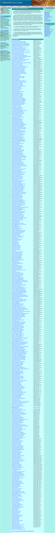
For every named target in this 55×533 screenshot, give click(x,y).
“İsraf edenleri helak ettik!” (16, 262)
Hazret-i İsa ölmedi (15, 509)
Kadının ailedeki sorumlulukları (17, 132)
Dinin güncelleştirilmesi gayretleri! (17, 122)
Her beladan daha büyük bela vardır (18, 310)
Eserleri (19, 6)
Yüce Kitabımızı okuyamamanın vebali (18, 471)
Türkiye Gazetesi (47, 19)
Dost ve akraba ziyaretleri (16, 396)
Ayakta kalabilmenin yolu (16, 423)
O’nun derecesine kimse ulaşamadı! (18, 97)
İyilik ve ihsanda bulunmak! (16, 256)
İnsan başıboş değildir (15, 463)
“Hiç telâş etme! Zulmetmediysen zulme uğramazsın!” (20, 401)
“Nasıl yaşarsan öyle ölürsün (16, 210)
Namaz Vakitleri (47, 14)
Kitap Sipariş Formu (35, 6)
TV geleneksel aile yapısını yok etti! (18, 116)
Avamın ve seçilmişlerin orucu (17, 175)
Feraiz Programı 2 (47, 16)
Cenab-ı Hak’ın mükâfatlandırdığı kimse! (18, 209)
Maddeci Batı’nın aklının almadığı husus (18, 65)
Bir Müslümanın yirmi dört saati (17, 267)
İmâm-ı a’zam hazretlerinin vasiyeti (17, 163)
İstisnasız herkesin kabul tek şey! (17, 336)
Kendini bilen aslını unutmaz (16, 317)
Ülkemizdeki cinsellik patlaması (17, 472)
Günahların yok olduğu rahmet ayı (17, 448)
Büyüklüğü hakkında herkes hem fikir (18, 491)
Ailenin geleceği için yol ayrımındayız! (18, 137)
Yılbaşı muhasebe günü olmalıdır (17, 362)
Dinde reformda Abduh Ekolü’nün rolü (18, 112)
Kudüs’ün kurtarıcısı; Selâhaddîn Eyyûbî (18, 230)
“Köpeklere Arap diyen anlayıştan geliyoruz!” (19, 124)
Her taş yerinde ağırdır (15, 78)
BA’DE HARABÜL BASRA (16, 233)
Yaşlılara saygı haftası (15, 227)
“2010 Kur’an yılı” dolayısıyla (16, 114)
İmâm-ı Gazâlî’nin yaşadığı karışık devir (18, 140)
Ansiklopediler (51, 6)
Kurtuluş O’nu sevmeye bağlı (16, 498)
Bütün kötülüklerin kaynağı (16, 525)
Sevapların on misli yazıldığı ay (17, 465)
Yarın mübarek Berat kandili (16, 182)
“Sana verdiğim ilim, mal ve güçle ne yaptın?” (19, 353)
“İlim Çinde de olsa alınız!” (16, 450)
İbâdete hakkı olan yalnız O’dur (17, 197)
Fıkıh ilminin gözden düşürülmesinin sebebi (19, 42)
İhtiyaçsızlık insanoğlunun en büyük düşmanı (19, 73)
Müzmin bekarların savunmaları (17, 452)
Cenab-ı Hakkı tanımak (15, 523)
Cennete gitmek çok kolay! (16, 400)
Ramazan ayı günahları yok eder (17, 176)
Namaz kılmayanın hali (15, 179)
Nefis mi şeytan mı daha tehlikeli (17, 46)
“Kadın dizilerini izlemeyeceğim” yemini (18, 155)
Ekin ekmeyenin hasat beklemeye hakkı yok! (19, 81)
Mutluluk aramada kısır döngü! (17, 160)
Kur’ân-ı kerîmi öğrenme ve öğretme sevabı (19, 192)
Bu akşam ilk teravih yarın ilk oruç (17, 393)
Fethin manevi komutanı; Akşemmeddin (18, 358)
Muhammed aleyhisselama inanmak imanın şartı (20, 281)
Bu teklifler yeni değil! (15, 517)
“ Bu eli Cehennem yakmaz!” (16, 258)
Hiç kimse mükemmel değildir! (17, 395)
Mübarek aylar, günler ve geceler (17, 82)
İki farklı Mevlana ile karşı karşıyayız (18, 435)
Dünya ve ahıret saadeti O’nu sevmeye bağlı (19, 280)
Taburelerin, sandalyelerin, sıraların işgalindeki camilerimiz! (21, 62)
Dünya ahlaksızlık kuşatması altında (18, 473)
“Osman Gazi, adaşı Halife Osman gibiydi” (19, 127)
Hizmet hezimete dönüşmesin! (17, 331)
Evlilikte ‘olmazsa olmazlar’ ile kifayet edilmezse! (20, 351)
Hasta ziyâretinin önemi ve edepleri (17, 146)
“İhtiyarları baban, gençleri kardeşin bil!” (18, 398)
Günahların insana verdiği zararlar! (17, 126)
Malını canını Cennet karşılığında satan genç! (19, 110)
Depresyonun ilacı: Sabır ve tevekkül (18, 455)
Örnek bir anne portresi (15, 468)
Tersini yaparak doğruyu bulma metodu (18, 475)
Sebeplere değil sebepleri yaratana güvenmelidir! (20, 346)
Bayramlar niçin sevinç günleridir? (17, 278)
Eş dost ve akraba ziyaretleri (16, 147)
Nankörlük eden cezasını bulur (17, 416)
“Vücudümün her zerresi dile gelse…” (18, 467)
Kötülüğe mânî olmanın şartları (17, 293)
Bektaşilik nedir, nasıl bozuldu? (17, 177)
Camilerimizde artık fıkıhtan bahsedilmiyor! (19, 131)
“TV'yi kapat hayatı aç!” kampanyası (18, 326)
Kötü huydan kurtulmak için (16, 382)
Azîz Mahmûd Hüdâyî (48, 32)
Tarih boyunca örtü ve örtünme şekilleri (18, 344)
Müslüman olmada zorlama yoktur (17, 440)
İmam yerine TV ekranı (15, 522)
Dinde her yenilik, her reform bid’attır (18, 149)
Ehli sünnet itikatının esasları (16, 198)
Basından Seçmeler (43, 6)
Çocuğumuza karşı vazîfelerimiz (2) (18, 420)
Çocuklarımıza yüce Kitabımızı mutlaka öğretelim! (20, 309)
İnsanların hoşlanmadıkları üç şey (17, 275)
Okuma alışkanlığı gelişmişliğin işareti (18, 449)
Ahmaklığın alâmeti (15, 487)
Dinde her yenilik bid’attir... (16, 40)
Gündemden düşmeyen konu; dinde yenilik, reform (20, 313)
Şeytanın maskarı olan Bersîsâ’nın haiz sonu (19, 380)
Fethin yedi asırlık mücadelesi (17, 482)
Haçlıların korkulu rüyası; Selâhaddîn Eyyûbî (19, 343)
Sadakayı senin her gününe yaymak (18, 162)
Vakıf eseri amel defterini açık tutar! (17, 93)
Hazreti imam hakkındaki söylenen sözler (18, 164)
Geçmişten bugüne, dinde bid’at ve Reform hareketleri (21, 52)
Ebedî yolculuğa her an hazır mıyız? (18, 223)
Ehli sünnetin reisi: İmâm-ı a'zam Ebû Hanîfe (19, 165)
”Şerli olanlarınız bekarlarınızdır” (17, 457)
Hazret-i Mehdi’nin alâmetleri (16, 171)
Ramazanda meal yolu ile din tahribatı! (18, 174)
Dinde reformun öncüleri (16, 142)
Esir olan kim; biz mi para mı (16, 105)
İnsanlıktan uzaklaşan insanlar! (17, 328)
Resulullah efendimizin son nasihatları (18, 386)
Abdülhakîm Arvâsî (47, 33)
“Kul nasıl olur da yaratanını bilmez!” (18, 394)
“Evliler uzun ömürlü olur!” (16, 458)
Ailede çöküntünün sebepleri (16, 158)
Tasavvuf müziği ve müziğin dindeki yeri (18, 211)
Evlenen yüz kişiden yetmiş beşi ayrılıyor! (18, 159)
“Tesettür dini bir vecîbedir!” (16, 345)
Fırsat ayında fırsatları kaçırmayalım (18, 446)
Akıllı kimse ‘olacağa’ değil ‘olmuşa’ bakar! (19, 349)
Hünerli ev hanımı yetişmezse (17, 404)
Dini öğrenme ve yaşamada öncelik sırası (19, 308)
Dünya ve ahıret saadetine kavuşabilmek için (19, 55)
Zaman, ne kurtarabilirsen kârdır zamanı (18, 424)
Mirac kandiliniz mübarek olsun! (17, 298)
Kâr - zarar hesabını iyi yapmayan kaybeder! (19, 291)
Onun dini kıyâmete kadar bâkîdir (17, 196)
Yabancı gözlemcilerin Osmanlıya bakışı (18, 367)
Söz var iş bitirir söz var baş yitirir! (17, 332)
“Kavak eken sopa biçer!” (16, 501)
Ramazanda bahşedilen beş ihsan (17, 447)
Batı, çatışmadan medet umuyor (17, 515)
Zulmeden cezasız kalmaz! (16, 260)
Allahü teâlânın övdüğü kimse (17, 161)
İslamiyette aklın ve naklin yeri (17, 441)
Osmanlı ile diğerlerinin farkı (16, 318)
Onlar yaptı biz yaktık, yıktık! (16, 92)
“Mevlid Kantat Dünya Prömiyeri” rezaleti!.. (19, 41)
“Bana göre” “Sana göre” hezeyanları (18, 524)
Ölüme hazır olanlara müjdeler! (17, 335)
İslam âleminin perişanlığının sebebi (18, 54)
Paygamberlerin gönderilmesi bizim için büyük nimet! (20, 44)
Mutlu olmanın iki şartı (15, 399)
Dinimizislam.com (47, 12)
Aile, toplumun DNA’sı (15, 243)
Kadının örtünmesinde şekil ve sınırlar (18, 76)
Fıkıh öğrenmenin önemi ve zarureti (18, 215)
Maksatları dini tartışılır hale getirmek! (18, 329)
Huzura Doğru (46, 17)
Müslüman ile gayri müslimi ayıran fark (18, 180)
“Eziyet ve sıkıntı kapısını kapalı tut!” (18, 378)
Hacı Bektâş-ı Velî (47, 28)
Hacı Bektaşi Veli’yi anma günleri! (17, 178)
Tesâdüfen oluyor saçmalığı (16, 466)
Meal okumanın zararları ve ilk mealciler (18, 60)
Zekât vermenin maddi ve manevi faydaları (19, 392)
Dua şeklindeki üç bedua (16, 379)
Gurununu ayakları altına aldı (16, 283)
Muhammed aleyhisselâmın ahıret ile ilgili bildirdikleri (20, 43)
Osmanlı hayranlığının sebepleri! (17, 208)
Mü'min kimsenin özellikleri (16, 276)
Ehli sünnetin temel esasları (16, 89)
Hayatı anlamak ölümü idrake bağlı (17, 483)
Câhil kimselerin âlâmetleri (16, 454)
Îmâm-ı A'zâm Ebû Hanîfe (48, 25)
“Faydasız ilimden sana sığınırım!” (17, 251)
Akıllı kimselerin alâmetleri (16, 453)
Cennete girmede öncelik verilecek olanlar (19, 433)
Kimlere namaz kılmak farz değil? (17, 95)
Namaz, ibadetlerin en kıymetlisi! (17, 94)
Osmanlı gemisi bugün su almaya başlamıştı (19, 157)
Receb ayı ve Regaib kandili (16, 194)
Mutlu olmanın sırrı (15, 261)
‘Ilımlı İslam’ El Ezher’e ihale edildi (17, 199)
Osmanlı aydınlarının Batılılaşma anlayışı (18, 183)
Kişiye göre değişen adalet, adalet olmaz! (18, 316)
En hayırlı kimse (14, 470)
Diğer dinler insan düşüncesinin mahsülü (18, 86)
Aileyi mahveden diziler (15, 79)
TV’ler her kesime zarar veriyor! (17, 115)
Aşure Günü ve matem (15, 248)
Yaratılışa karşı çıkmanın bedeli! (17, 154)
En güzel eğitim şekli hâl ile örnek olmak (18, 48)
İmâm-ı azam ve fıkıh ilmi (16, 489)
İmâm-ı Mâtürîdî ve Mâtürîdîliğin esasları (18, 200)
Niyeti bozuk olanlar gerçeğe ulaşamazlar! (19, 352)
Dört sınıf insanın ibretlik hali (16, 469)
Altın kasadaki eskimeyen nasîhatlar (18, 324)
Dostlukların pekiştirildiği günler (17, 257)
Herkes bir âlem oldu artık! (16, 75)
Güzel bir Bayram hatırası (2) (16, 166)
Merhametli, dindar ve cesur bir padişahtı (18, 98)
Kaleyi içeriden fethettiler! (16, 485)
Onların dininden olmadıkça (16, 486)
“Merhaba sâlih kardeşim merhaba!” (18, 376)
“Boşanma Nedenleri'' (15, 242)
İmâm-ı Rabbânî (47, 27)
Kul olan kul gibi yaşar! (15, 222)
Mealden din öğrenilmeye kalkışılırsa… (18, 113)
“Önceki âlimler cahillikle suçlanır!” (17, 504)
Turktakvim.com (47, 13)
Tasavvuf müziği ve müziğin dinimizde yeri (19, 57)
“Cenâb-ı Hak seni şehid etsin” (17, 397)
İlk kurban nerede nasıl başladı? (17, 366)
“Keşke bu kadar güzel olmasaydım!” (18, 432)
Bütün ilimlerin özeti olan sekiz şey (17, 273)
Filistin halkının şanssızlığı (16, 245)
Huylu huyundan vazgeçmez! (16, 516)
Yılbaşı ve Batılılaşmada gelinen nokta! (18, 139)
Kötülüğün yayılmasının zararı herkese (18, 294)
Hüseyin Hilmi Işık (47, 34)
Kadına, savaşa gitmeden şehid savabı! (18, 130)
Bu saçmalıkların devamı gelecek (17, 520)
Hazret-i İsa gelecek (15, 508)
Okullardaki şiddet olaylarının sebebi (18, 500)
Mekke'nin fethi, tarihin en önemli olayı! (18, 361)
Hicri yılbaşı (14, 250)
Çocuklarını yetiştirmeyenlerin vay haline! (18, 80)
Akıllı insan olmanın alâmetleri (17, 384)
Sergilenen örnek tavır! (15, 518)
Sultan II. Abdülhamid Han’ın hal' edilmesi (19, 492)
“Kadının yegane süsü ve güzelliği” (17, 506)
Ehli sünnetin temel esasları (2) (17, 88)
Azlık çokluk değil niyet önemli (17, 282)
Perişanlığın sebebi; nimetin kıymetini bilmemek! (20, 342)
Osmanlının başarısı (15, 502)
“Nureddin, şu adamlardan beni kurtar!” (18, 231)
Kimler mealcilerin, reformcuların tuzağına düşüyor (20, 59)
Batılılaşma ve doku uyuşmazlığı (17, 138)
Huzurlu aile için (14, 241)
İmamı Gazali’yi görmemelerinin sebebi (18, 141)
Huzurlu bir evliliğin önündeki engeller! (18, 350)
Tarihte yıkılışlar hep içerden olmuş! (18, 214)
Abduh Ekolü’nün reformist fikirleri (17, 111)
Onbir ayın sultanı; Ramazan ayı (17, 64)
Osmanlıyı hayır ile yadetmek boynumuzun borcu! (20, 207)
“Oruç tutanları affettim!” (16, 439)
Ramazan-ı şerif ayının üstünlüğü (17, 63)
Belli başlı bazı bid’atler (15, 521)
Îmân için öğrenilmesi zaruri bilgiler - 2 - (18, 188)
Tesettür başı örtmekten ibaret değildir (18, 77)
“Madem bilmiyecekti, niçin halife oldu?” (18, 70)
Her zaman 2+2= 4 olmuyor (16, 106)
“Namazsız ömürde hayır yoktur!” (17, 228)
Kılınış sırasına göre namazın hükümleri (18, 414)
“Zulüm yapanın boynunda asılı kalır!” (18, 319)
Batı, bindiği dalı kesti (15, 244)
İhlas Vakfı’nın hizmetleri (16, 369)
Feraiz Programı (47, 15)
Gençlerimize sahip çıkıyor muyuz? (17, 370)
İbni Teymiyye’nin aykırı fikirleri (17, 107)
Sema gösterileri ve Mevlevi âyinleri (18, 58)
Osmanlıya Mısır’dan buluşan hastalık (18, 69)
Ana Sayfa (4, 6)
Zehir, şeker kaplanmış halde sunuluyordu (19, 156)
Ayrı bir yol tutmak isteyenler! (16, 499)
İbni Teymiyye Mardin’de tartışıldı (17, 108)
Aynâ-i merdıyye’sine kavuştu (17, 109)
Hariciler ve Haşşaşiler (15, 302)
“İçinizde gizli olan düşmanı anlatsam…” (18, 434)
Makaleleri (27, 6)
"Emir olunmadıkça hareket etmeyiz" (18, 417)
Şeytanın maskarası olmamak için (17, 381)
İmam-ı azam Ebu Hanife (16, 490)
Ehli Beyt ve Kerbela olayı (16, 247)
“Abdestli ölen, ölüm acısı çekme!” (17, 121)
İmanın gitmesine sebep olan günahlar (18, 125)
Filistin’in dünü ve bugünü (16, 246)
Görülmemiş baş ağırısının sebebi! (17, 377)
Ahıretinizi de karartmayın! (16, 206)
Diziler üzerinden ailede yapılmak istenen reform (20, 296)
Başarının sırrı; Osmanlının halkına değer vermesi (20, 368)
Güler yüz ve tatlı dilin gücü (16, 268)
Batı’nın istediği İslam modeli (16, 341)
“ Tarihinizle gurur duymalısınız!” (17, 239)
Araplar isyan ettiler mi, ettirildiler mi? (18, 123)
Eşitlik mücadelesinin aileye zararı (17, 232)
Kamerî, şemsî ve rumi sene (16, 249)
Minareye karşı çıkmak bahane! (17, 145)
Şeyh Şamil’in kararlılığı (16, 234)
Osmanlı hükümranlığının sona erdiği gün (19, 99)
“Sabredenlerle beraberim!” (16, 456)
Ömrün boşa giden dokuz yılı (16, 325)
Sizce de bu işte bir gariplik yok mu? (18, 143)
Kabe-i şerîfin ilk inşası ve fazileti (17, 364)
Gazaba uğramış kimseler (16, 415)
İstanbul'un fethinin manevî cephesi (17, 412)
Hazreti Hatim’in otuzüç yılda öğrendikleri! (19, 284)
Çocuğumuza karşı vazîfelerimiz (17, 421)
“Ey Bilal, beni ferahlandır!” (16, 229)
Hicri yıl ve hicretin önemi (16, 360)
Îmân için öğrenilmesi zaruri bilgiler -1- (18, 189)
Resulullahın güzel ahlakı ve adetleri (18, 104)
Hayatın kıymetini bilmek (16, 484)
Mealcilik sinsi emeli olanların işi (17, 173)
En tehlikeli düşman (15, 497)
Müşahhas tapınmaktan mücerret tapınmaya (19, 413)
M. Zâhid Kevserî (47, 36)
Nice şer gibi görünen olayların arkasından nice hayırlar (21, 311)
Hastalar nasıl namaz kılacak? (17, 61)
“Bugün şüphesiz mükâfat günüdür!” (18, 279)
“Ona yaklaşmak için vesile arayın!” (17, 474)
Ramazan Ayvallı (47, 21)
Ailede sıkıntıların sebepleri (16, 451)
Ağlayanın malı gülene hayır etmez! (18, 259)
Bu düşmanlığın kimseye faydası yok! (18, 91)
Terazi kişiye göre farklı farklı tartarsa (18, 53)
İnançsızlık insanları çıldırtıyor (17, 333)
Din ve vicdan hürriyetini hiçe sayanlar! (18, 315)
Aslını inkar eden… (15, 264)
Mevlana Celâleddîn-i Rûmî (48, 29)
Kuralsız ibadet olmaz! (15, 519)
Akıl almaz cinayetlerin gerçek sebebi (18, 334)
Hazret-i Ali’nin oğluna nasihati (17, 385)
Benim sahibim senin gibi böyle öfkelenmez (19, 292)
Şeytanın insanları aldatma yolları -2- (18, 190)
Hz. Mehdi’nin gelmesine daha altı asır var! (19, 172)
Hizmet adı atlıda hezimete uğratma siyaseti (19, 217)
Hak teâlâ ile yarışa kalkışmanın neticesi (18, 437)
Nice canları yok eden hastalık (17, 488)
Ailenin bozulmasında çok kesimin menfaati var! (20, 295)
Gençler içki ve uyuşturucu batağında (18, 526)
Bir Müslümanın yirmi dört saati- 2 (17, 266)
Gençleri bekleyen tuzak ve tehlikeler (18, 327)
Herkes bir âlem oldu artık (16, 74)
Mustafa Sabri (46, 35)
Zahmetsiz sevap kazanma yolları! (17, 274)
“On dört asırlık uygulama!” (16, 507)
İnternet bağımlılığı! (15, 225)
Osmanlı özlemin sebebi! (16, 240)
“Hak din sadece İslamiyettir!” (16, 87)
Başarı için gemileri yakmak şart (17, 418)
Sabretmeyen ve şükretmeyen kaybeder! (18, 205)
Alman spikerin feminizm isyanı (17, 436)
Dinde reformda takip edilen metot (17, 312)
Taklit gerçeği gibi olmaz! (16, 129)
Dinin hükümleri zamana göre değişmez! (18, 314)
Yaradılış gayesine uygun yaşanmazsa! (18, 347)
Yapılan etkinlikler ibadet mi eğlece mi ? (18, 212)
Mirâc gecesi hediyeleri (15, 297)
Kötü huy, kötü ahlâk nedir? (16, 383)
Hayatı (12, 6)
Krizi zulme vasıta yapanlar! (16, 265)
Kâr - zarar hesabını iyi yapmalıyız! (17, 422)
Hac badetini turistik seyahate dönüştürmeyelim (19, 419)
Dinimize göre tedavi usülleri (16, 431)
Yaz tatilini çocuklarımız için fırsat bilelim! (18, 193)
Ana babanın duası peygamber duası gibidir (19, 47)
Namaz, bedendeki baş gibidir (17, 120)
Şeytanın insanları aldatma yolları (17, 191)
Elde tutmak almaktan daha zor (17, 481)
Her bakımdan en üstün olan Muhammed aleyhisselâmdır (21, 56)
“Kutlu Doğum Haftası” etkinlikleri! (17, 330)
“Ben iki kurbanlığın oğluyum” (17, 365)
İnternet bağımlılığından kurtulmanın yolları (19, 224)
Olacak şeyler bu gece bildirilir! (17, 181)
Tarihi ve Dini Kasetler (48, 20)
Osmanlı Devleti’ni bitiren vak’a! (17, 213)
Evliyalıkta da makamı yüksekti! (17, 96)
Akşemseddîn (46, 30)
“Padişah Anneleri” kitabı (16, 375)
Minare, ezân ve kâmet (15, 144)
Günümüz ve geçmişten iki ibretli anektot (18, 290)
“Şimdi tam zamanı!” (15, 514)
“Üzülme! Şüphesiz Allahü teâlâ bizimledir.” (19, 359)
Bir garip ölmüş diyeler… (16, 90)
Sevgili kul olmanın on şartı (16, 285)
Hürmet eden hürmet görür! (16, 226)
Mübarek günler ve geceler (16, 464)
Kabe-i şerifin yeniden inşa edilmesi (18, 363)
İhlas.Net (45, 18)
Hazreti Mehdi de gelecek (16, 505)
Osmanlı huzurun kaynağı (16, 503)
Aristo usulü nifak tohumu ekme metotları (18, 402)
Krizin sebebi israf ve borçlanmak (17, 263)
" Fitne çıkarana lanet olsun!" (16, 301)
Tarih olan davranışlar (15, 480)
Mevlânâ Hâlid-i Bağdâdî (48, 31)
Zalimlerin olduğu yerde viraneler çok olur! (19, 300)
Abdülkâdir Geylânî (47, 26)
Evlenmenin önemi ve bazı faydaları (18, 348)
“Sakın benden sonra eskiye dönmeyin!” (18, 387)
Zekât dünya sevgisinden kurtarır (17, 391)
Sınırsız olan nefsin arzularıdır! (17, 430)
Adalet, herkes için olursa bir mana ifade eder (19, 299)
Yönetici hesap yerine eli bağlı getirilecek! (19, 72)
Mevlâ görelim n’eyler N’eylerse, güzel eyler (15, 407)
